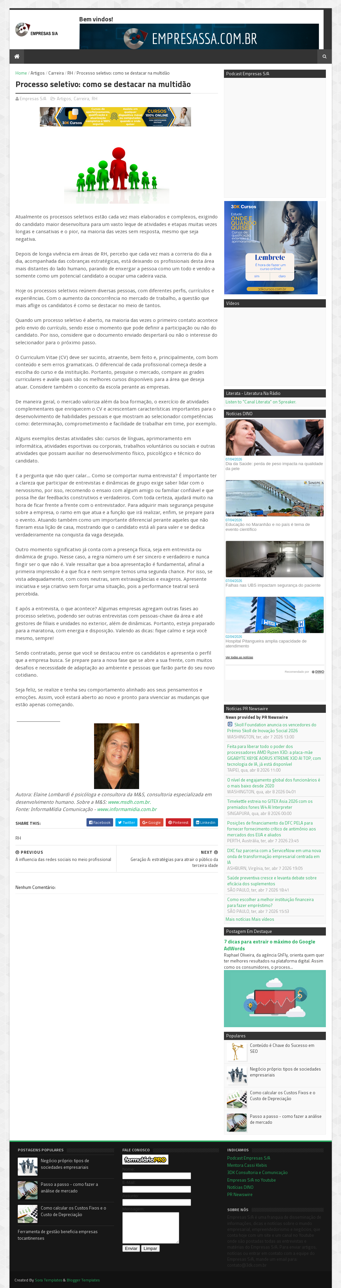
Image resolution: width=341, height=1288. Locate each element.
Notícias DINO (240, 1187)
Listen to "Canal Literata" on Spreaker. (261, 401)
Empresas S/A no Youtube (251, 1180)
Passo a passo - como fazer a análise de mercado (286, 1119)
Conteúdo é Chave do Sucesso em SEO (282, 1048)
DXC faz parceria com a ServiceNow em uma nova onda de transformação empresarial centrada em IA (274, 856)
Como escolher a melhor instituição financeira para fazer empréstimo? (270, 902)
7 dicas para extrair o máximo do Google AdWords (269, 945)
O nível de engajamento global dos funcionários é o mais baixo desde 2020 (273, 783)
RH (70, 73)
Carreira (56, 73)
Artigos (38, 73)
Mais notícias (238, 919)
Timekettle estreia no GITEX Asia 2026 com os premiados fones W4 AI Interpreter (270, 804)
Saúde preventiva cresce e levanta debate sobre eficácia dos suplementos (272, 881)
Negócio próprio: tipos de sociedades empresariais (285, 1072)
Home (21, 73)
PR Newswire (240, 1194)
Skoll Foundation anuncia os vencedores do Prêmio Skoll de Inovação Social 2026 (271, 728)
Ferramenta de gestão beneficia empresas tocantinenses (58, 1234)
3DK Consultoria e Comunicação (257, 1172)
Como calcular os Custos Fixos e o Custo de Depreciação (282, 1095)
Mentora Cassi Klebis (247, 1165)
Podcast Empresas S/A (248, 1158)
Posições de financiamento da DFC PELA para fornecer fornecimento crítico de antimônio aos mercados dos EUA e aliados (271, 829)
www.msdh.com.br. (129, 802)
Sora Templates (48, 1280)
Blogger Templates (83, 1280)
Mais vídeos (263, 919)
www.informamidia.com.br (127, 809)
